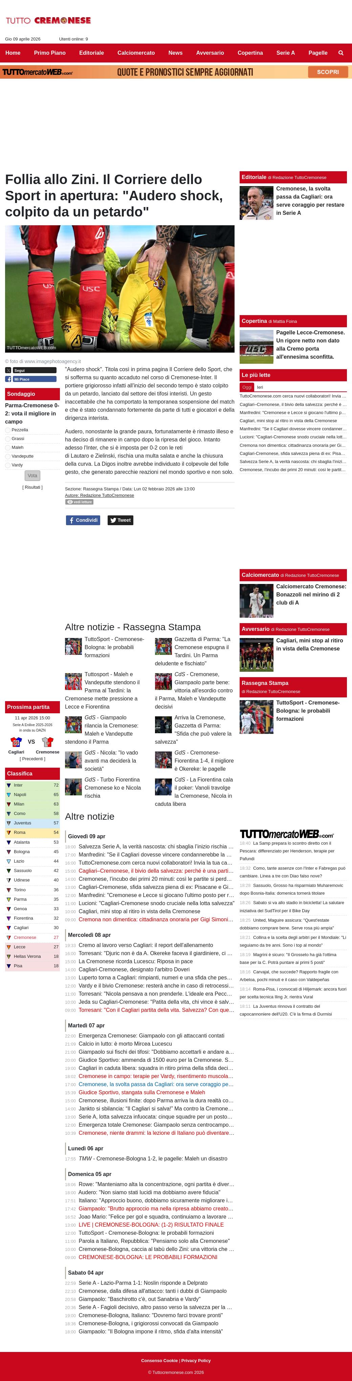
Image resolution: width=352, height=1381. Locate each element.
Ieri (260, 387)
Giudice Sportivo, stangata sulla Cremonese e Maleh (142, 1092)
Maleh (18, 447)
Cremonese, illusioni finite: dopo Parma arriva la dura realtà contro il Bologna (171, 1100)
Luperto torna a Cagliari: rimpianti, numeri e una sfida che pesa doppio (163, 977)
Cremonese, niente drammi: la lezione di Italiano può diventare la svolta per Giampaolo (183, 1133)
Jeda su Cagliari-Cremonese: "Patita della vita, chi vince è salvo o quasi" (166, 1002)
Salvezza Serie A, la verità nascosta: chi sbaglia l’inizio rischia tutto (159, 846)
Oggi (246, 387)
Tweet (120, 520)
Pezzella (20, 429)
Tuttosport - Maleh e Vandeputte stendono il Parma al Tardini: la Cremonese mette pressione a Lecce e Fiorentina (102, 690)
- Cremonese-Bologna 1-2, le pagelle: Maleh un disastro (153, 1158)
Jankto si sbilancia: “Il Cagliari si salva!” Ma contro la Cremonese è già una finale (175, 1108)
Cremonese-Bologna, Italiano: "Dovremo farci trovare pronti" (151, 1315)
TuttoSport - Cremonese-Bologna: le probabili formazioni (114, 647)
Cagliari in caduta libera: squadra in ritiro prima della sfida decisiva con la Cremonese (181, 1068)
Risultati (32, 487)
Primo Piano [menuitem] (50, 53)
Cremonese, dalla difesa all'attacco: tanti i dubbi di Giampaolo (153, 1291)
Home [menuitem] (12, 53)
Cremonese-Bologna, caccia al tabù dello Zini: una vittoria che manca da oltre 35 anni (181, 1249)
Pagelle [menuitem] (318, 53)
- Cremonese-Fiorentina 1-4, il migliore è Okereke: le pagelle (204, 761)
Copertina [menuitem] (250, 53)
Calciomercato (260, 575)
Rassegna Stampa (100, 488)
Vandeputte (23, 456)
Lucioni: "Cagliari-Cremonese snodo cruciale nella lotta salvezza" (157, 903)
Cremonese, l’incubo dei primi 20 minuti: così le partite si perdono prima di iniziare (177, 879)
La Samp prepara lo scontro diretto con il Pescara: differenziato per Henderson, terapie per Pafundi (287, 851)
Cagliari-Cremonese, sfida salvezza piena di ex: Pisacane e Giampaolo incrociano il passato (189, 887)
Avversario (255, 629)
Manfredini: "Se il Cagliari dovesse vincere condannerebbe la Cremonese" (168, 855)
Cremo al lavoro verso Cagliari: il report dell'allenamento (146, 945)
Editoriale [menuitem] (91, 53)
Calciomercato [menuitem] (136, 53)
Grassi (18, 438)
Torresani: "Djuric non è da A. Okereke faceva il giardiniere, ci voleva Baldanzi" (173, 953)
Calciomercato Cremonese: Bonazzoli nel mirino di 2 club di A (311, 595)
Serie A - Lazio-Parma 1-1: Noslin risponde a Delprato (143, 1283)
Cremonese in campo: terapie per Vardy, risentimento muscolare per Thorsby (171, 1076)
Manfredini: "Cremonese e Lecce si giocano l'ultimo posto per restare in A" (168, 895)
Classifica (19, 773)
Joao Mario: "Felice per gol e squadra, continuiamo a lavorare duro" (160, 1217)
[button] (32, 475)
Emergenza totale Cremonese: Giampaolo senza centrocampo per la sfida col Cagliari (182, 1125)
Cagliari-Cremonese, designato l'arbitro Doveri (134, 969)
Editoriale (254, 177)
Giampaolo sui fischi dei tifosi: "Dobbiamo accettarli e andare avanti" (160, 1052)
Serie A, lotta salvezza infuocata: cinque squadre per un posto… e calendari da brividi (181, 1117)
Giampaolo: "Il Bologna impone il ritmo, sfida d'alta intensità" (151, 1331)
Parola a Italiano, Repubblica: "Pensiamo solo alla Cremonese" (154, 1241)
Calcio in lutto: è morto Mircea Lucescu (125, 1044)
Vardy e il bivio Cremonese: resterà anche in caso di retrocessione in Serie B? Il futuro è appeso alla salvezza (210, 986)
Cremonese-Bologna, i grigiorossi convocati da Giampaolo (149, 1323)
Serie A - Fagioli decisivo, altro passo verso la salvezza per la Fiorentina (165, 1307)
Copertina (254, 321)
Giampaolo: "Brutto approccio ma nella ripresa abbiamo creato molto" (162, 1208)
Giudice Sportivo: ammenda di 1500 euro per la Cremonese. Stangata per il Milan (176, 1060)
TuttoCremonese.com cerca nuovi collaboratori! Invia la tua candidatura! (165, 863)
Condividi (83, 520)
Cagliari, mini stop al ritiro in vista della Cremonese (139, 911)
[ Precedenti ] (32, 758)
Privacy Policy (196, 1360)
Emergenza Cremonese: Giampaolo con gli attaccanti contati (151, 1036)
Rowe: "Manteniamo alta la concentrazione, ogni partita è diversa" (158, 1184)
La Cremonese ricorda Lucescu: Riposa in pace (136, 961)
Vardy (17, 464)
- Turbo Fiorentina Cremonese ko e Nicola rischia (113, 788)
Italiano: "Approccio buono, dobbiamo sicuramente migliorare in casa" (162, 1200)
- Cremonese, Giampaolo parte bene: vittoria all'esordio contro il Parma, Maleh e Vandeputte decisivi (194, 690)
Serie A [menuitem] (286, 53)
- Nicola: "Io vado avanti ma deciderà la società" (111, 761)
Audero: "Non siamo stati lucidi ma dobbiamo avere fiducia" (150, 1192)
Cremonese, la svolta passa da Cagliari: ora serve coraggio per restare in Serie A (176, 1084)
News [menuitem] (176, 53)
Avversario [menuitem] (210, 53)
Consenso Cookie (159, 1360)
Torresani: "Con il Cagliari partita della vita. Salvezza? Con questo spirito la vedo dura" (182, 1010)
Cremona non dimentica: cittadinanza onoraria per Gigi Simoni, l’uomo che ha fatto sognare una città (199, 919)
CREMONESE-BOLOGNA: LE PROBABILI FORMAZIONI (148, 1257)
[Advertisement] (293, 521)
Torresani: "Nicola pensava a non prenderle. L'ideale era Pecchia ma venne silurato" (179, 994)
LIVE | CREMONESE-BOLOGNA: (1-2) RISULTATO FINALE (151, 1225)
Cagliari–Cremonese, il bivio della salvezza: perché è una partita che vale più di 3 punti (183, 871)
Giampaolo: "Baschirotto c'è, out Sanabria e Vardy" (140, 1299)
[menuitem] (341, 53)
